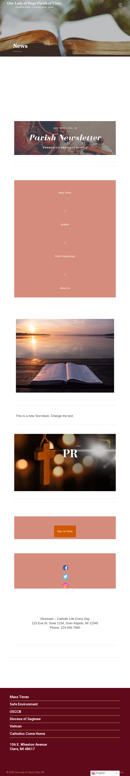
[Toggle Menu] (119, 3)
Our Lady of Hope (24, 772)
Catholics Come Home (26, 734)
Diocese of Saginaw (23, 719)
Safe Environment (22, 704)
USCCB (14, 712)
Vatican (14, 726)
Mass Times (18, 697)
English (98, 773)
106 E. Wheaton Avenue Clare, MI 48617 (29, 746)
